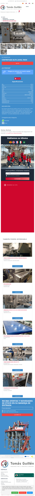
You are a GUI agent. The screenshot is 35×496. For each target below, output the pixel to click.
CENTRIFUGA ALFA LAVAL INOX (9, 21)
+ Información (17, 266)
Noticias (2, 473)
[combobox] (8, 12)
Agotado (17, 63)
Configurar (30, 492)
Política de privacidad (4, 476)
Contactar (17, 179)
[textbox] (8, 12)
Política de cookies (4, 475)
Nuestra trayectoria (4, 472)
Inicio (3, 17)
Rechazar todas (22, 492)
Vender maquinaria (4, 481)
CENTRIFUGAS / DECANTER (8, 19)
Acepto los (13, 175)
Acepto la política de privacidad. (9, 410)
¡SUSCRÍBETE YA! (17, 414)
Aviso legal (3, 474)
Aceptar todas (14, 492)
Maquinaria (5, 18)
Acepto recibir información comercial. (10, 412)
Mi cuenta (3, 3)
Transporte (3, 484)
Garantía (2, 483)
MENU (27, 6)
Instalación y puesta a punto (6, 482)
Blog (7, 3)
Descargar (17, 78)
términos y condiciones (15, 175)
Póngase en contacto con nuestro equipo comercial (19, 72)
